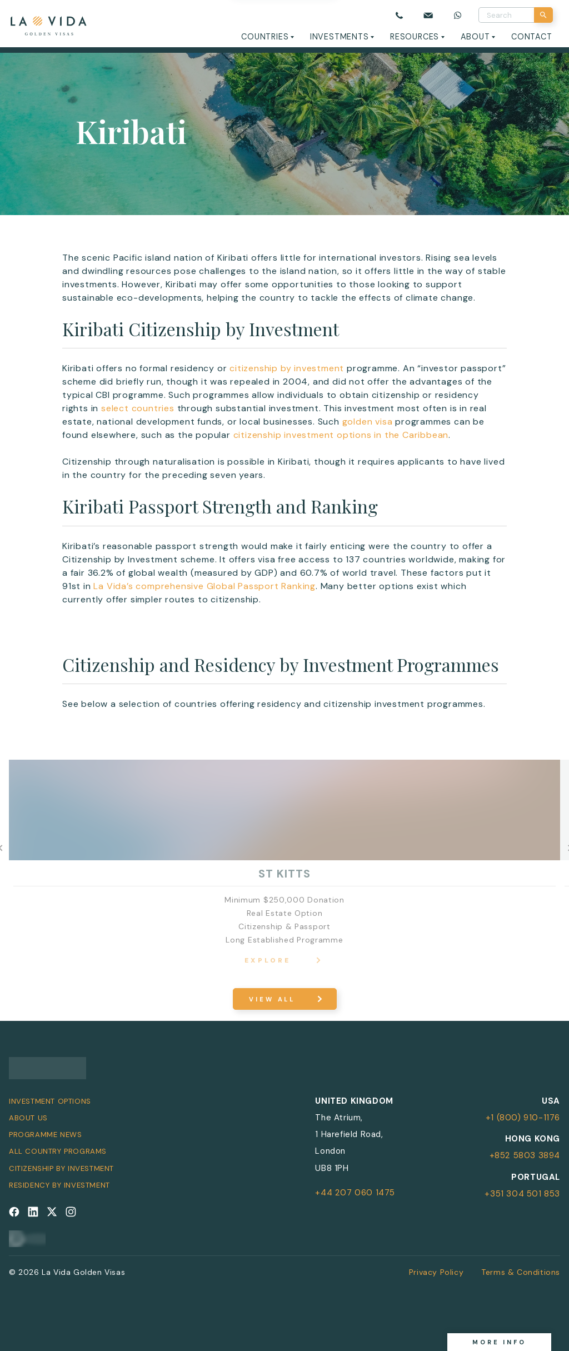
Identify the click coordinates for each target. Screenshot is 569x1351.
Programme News (45, 1134)
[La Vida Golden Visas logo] (48, 24)
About (475, 37)
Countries (264, 37)
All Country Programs (58, 1151)
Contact (531, 37)
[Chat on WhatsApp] (458, 15)
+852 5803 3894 (525, 1155)
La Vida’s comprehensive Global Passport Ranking (204, 586)
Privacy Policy (436, 1272)
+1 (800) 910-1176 (523, 1117)
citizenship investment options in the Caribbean (341, 435)
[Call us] (399, 15)
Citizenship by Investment (61, 1168)
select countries (137, 408)
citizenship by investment (286, 368)
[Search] (543, 15)
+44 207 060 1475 (355, 1192)
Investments (339, 37)
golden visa (367, 421)
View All (272, 999)
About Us (28, 1118)
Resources (414, 37)
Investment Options (50, 1101)
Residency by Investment (59, 1185)
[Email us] (428, 15)
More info (499, 1342)
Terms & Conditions (520, 1272)
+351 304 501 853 (522, 1193)
